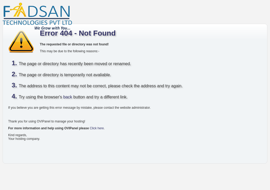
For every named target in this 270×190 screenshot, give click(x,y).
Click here (97, 128)
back (67, 97)
